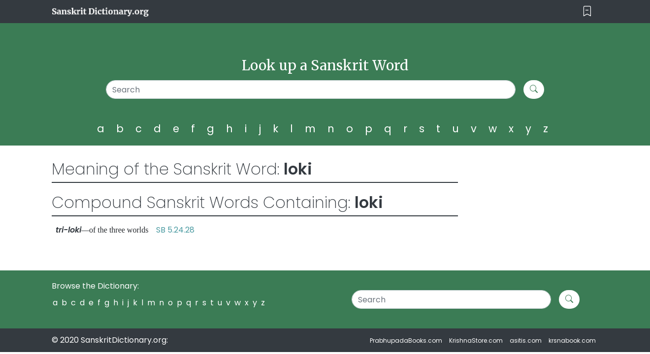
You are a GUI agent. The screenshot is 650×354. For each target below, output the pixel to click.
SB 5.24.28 (175, 230)
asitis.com (526, 340)
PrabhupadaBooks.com (406, 340)
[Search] (311, 89)
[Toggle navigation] (587, 11)
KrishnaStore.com (476, 340)
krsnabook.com (572, 340)
